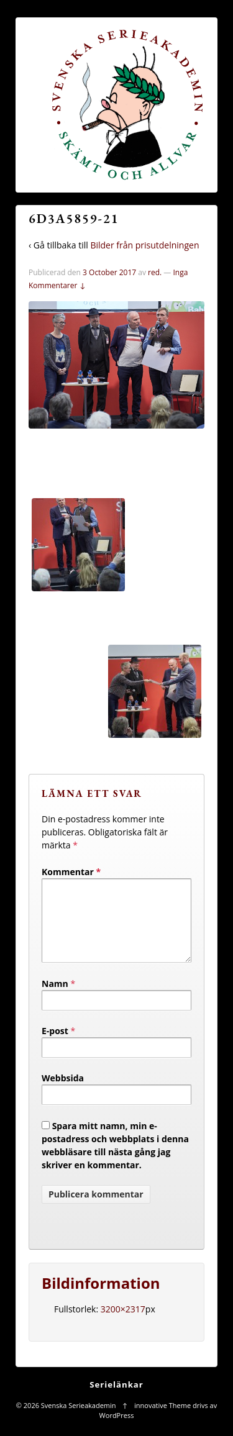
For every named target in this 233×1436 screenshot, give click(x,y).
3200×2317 (123, 1324)
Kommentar (71, 872)
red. (155, 272)
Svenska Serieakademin (78, 1420)
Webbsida (63, 1093)
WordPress (116, 1430)
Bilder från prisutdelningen (144, 245)
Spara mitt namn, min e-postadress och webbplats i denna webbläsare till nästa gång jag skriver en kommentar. (115, 1160)
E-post (55, 1046)
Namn (55, 998)
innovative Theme (162, 1420)
